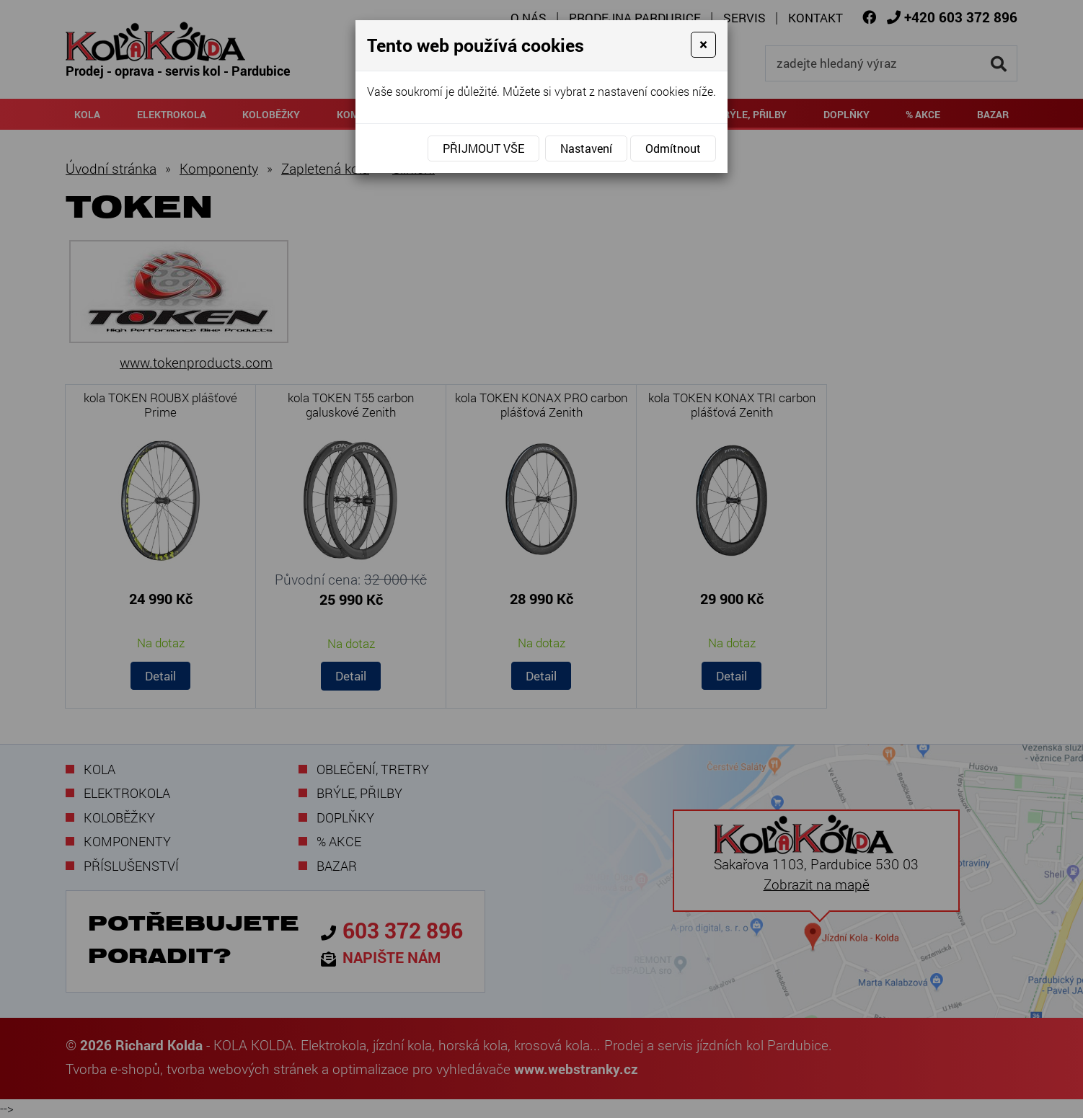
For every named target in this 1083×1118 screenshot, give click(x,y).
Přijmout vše (483, 148)
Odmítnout (673, 148)
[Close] (703, 45)
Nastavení (586, 148)
